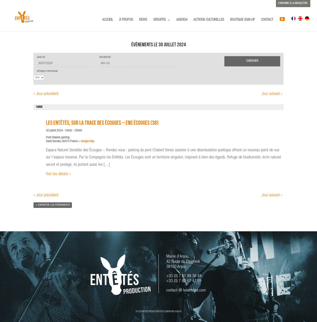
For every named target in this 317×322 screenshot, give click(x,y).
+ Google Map (86, 141)
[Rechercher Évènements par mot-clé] (137, 63)
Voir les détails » (58, 174)
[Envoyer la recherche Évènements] (252, 61)
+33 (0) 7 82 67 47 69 (183, 281)
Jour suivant (272, 94)
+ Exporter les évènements (52, 205)
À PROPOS (126, 20)
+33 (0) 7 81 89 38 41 (183, 276)
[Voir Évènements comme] (38, 77)
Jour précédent (45, 94)
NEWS (143, 20)
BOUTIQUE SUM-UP (242, 20)
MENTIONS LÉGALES (173, 312)
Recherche (105, 57)
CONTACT (267, 20)
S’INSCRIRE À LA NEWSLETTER (292, 3)
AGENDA (182, 20)
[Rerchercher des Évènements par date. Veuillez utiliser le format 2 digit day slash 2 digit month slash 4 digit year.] (65, 63)
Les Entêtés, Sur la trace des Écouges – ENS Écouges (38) (102, 124)
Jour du (41, 57)
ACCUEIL (107, 20)
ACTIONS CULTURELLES (209, 20)
